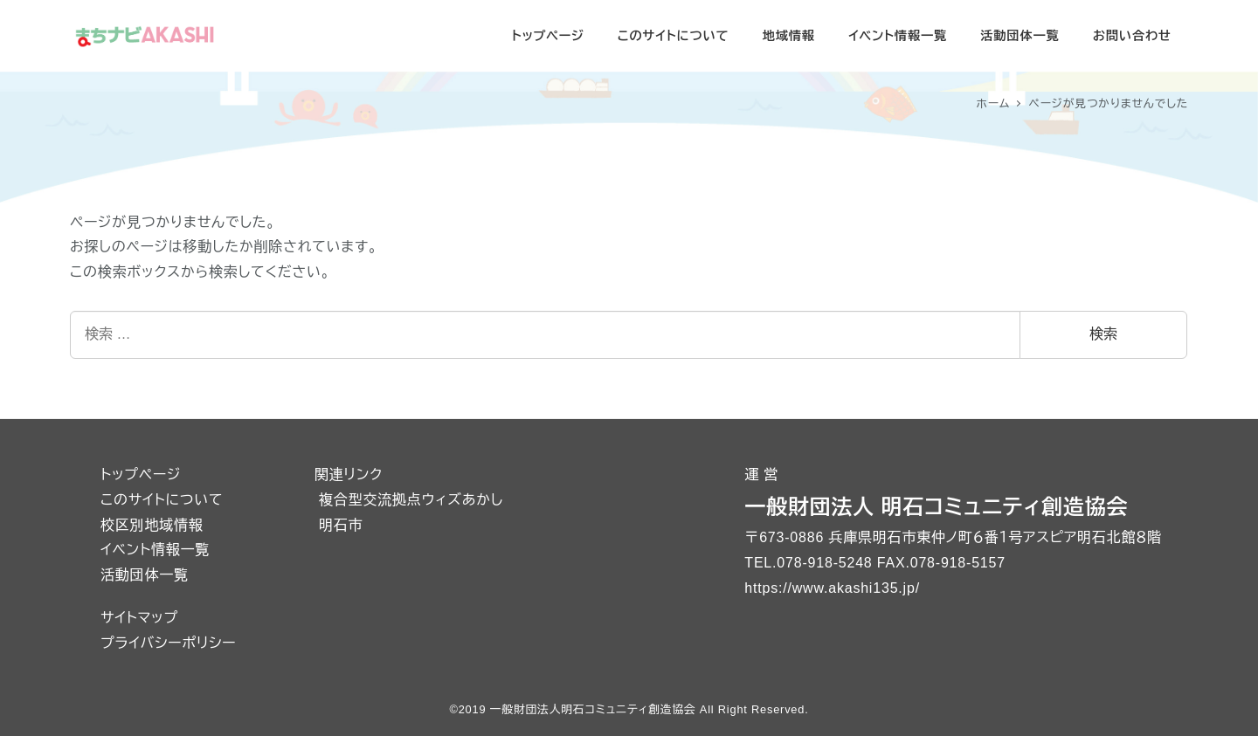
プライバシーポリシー (168, 643)
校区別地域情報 (152, 525)
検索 (1103, 334)
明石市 (341, 525)
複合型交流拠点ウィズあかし (411, 499)
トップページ (140, 474)
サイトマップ (139, 617)
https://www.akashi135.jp (829, 588)
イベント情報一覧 (155, 549)
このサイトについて (161, 499)
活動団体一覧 (144, 574)
